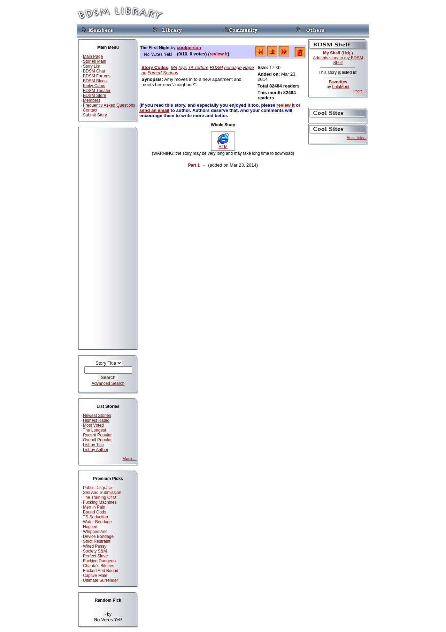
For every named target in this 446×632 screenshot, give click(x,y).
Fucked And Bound (100, 570)
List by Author (95, 449)
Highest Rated (96, 420)
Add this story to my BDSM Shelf (338, 60)
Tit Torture (198, 67)
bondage (233, 67)
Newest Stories (97, 415)
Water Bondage (97, 521)
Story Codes (154, 67)
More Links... (357, 138)
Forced (154, 72)
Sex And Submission (102, 492)
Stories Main (94, 61)
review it (219, 53)
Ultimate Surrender (100, 580)
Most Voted (93, 425)
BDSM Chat (94, 71)
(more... (359, 91)
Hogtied (90, 526)
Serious (170, 72)
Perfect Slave (95, 556)
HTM (223, 144)
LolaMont (340, 86)
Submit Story (95, 115)
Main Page (93, 56)
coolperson (189, 47)
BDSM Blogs (95, 80)
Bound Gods (94, 512)
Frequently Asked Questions (109, 105)
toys (182, 67)
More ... (129, 458)
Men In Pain (94, 507)
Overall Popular (97, 439)
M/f (174, 67)
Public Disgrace (97, 487)
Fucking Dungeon (99, 560)
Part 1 (194, 165)
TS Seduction (95, 517)
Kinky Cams (94, 85)
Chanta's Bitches (98, 565)
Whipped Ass (95, 531)
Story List (91, 66)
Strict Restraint (96, 541)
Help (347, 53)
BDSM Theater (96, 90)
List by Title (93, 444)
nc (143, 72)
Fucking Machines (100, 502)
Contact (90, 110)
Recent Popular (97, 435)
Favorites (338, 81)
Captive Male (95, 575)
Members (91, 100)
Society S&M (95, 551)
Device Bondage (98, 536)
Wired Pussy (94, 546)
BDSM (216, 67)
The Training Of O (99, 497)
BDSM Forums (96, 76)
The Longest (94, 430)
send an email (154, 110)
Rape (248, 67)
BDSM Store (94, 95)
